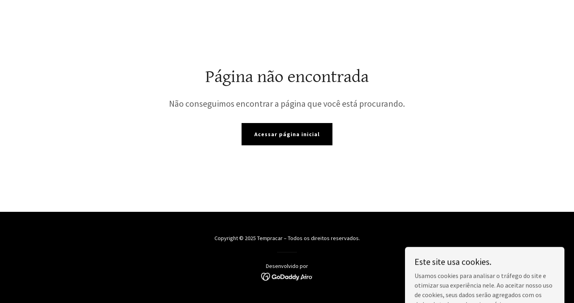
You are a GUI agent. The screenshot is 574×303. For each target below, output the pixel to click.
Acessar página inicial (287, 134)
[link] (287, 276)
